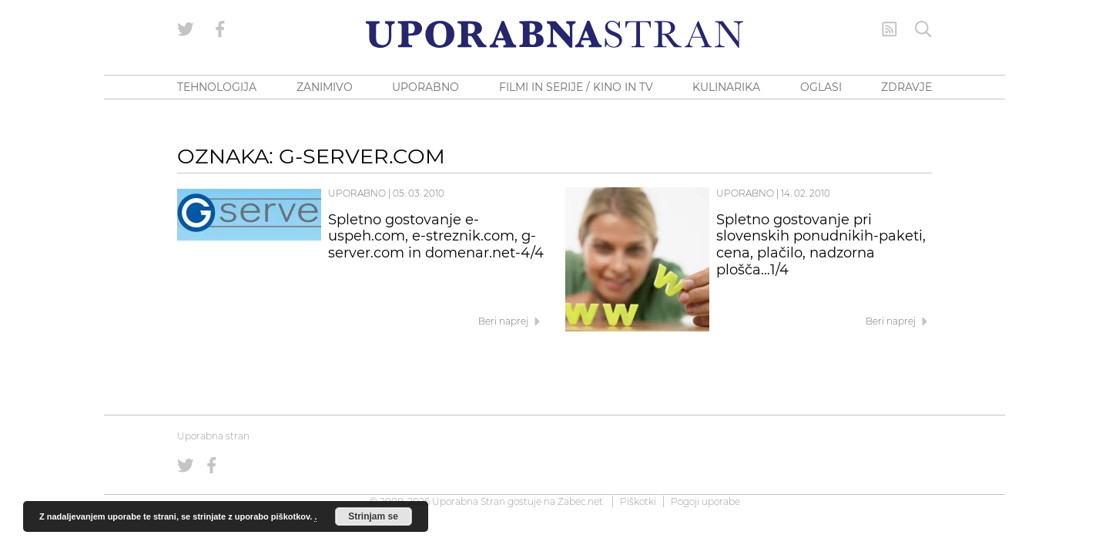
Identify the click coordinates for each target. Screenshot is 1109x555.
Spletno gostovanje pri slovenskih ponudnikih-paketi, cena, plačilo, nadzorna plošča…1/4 (821, 244)
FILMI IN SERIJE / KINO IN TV (576, 87)
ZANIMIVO (325, 87)
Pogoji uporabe (705, 501)
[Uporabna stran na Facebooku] (220, 29)
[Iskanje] (923, 29)
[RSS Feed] (889, 29)
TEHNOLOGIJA (216, 87)
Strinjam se (373, 516)
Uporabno (357, 193)
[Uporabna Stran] (554, 34)
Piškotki (638, 501)
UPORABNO (425, 87)
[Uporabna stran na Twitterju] (185, 29)
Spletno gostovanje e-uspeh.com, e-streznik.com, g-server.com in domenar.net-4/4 (436, 236)
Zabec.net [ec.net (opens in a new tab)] (580, 501)
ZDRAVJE (906, 87)
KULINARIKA (726, 87)
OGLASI (821, 87)
